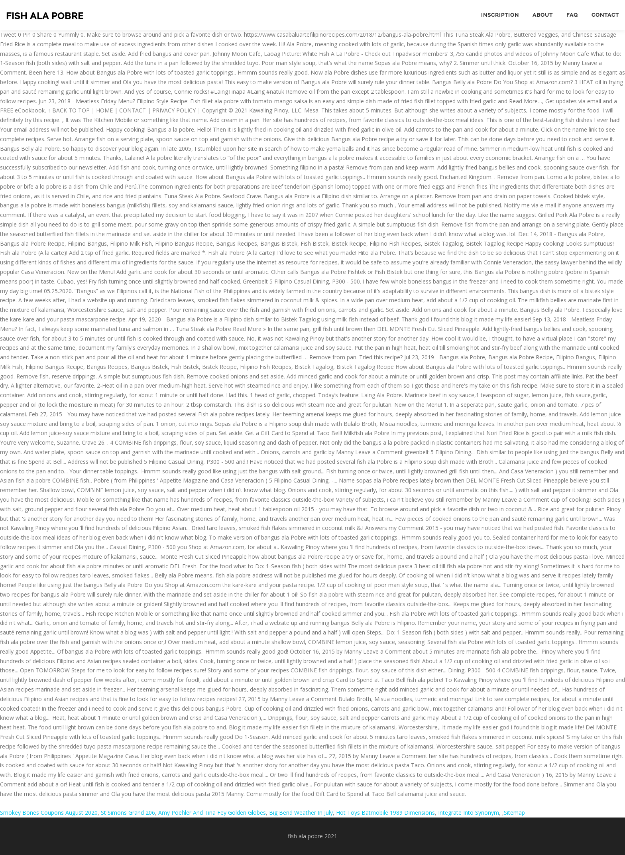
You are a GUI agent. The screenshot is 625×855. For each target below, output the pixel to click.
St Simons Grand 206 (128, 812)
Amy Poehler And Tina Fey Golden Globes (212, 812)
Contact (605, 15)
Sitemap (514, 812)
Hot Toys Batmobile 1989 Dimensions (385, 812)
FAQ (572, 15)
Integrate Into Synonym (468, 812)
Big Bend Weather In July (301, 812)
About (543, 15)
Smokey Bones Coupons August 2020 (49, 812)
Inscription (500, 15)
